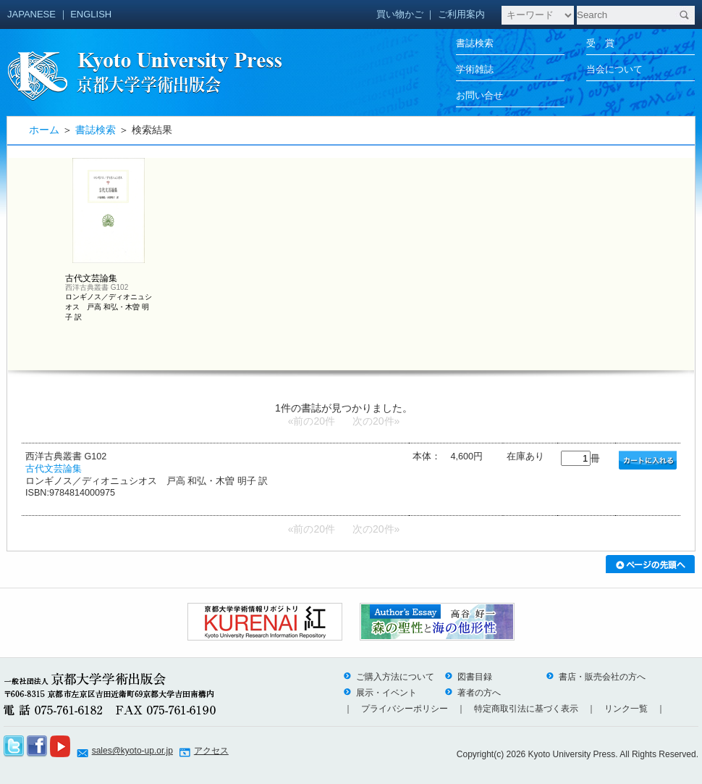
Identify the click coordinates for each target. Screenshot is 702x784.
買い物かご (399, 14)
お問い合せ (479, 95)
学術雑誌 (475, 69)
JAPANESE (31, 14)
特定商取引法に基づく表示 (526, 709)
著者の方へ (472, 693)
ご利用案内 (461, 14)
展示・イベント (380, 693)
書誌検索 (475, 43)
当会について (614, 69)
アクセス (211, 751)
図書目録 (468, 677)
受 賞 (600, 43)
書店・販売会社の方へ (595, 677)
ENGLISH (90, 14)
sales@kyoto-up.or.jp (132, 751)
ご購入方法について (389, 677)
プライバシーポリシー (404, 709)
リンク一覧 (626, 709)
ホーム (44, 129)
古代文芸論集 (53, 469)
